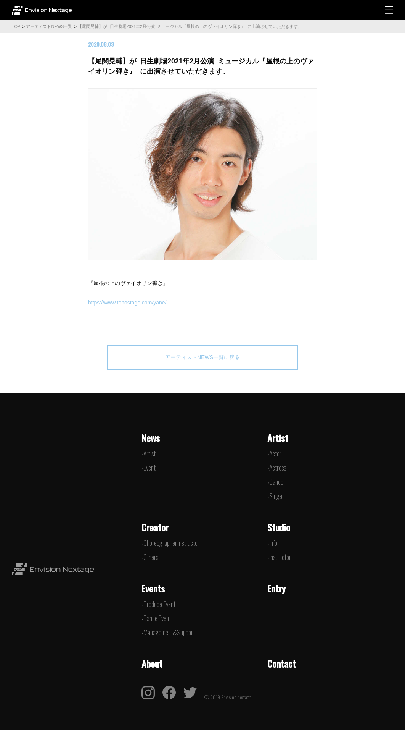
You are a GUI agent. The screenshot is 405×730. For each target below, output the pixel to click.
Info (273, 543)
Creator (155, 527)
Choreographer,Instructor (171, 543)
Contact (281, 663)
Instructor (280, 557)
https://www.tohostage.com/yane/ (128, 302)
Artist (149, 453)
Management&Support (169, 632)
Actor (275, 453)
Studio (278, 527)
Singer (276, 496)
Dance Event (157, 618)
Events (153, 588)
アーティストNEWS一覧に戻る (202, 357)
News (150, 438)
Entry (276, 588)
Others (150, 557)
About (151, 663)
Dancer (277, 482)
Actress (277, 468)
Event (149, 468)
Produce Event (159, 604)
